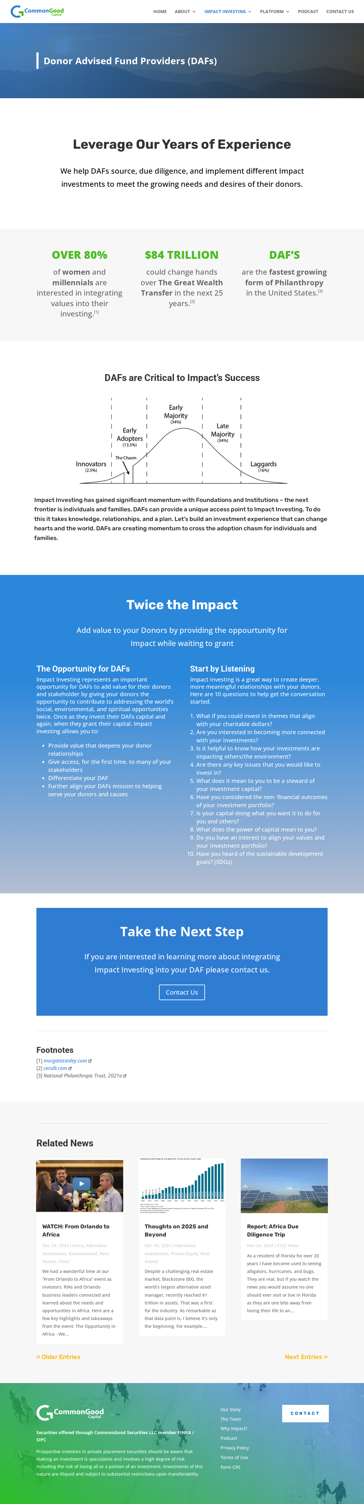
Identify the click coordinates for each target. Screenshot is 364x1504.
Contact (305, 1413)
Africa (78, 1245)
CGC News (288, 1245)
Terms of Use (234, 1457)
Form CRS (230, 1467)
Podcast (308, 11)
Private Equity (184, 1253)
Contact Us (340, 11)
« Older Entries (58, 1357)
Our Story (230, 1409)
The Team (231, 1419)
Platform (272, 11)
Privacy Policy (235, 1448)
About (182, 11)
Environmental (83, 1253)
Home (160, 11)
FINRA (184, 1432)
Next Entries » (306, 1357)
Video (63, 1261)
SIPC (41, 1440)
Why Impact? (234, 1428)
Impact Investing (225, 11)
